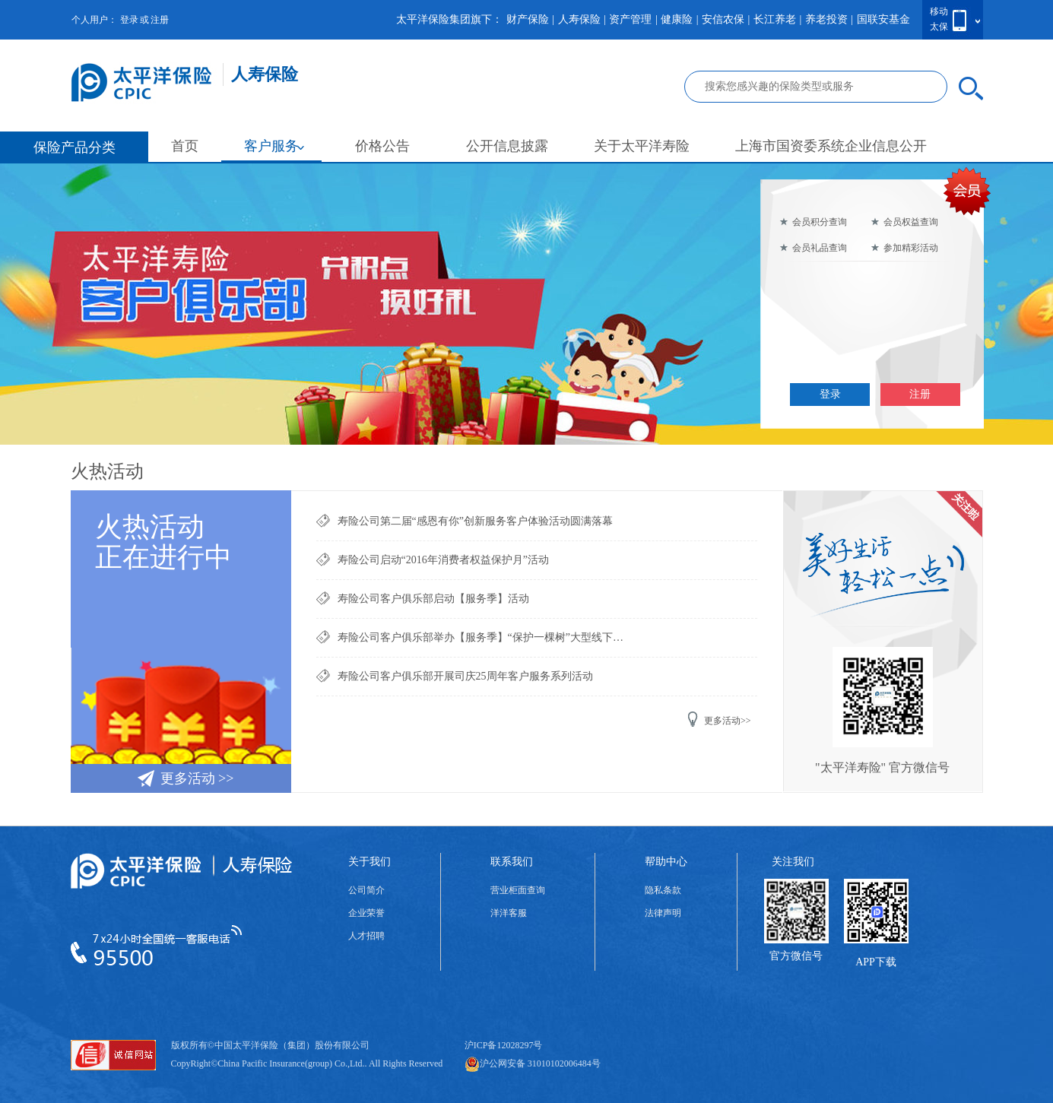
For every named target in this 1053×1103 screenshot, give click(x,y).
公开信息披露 (507, 146)
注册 (160, 19)
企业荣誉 (366, 913)
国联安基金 (883, 19)
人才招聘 (366, 935)
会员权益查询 (904, 222)
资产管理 (630, 19)
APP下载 (875, 962)
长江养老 (774, 19)
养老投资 (826, 19)
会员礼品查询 (813, 247)
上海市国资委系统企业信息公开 (831, 146)
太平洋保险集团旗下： (449, 19)
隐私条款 (663, 890)
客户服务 (274, 146)
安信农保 (723, 19)
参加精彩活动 (904, 247)
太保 (939, 26)
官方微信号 (796, 956)
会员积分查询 (813, 222)
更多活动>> (719, 719)
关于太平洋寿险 (642, 146)
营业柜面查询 (517, 890)
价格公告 (382, 146)
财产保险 (527, 19)
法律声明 (663, 913)
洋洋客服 (508, 913)
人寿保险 (579, 19)
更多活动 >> (185, 778)
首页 (184, 146)
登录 (129, 19)
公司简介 (366, 890)
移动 (939, 11)
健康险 (677, 19)
